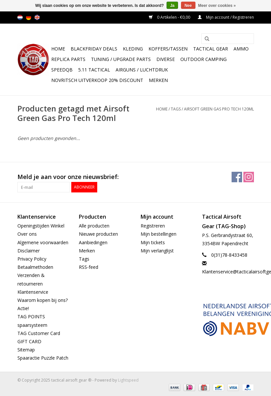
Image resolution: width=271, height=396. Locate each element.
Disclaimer (28, 251)
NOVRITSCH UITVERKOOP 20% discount (97, 80)
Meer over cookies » (217, 5)
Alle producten (94, 226)
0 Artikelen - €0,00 (170, 17)
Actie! (23, 308)
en (37, 17)
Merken (158, 80)
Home (58, 49)
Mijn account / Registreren (226, 17)
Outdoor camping (203, 59)
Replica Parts (68, 59)
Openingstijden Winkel (40, 226)
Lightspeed (128, 380)
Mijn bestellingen (158, 234)
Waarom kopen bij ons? (42, 300)
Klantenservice (32, 292)
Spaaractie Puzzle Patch (42, 358)
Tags (176, 109)
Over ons (27, 234)
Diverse (165, 59)
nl (20, 17)
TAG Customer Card (38, 333)
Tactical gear (210, 49)
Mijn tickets (153, 242)
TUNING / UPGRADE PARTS (121, 59)
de (28, 17)
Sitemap (26, 349)
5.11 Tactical (94, 70)
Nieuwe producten (98, 234)
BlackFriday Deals (94, 49)
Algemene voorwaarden (42, 242)
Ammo (241, 49)
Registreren (153, 226)
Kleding (133, 49)
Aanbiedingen (93, 242)
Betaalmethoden (35, 267)
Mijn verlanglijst (157, 251)
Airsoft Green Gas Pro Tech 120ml (219, 109)
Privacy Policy (31, 259)
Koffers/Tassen (168, 49)
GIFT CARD (29, 341)
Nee (188, 5)
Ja (172, 5)
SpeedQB (62, 70)
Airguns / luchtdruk (142, 70)
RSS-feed (88, 267)
